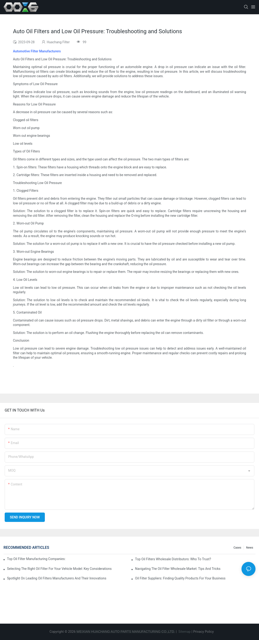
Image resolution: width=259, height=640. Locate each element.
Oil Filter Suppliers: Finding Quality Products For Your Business (180, 578)
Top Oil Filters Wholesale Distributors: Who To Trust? (173, 559)
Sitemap (184, 631)
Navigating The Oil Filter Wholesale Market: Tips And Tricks (177, 569)
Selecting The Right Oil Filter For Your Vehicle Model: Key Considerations (59, 569)
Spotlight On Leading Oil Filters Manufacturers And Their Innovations (56, 578)
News (249, 547)
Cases (237, 547)
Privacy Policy (203, 631)
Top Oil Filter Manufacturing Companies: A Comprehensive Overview (36, 559)
